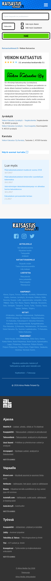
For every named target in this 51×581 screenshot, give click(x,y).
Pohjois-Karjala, (37, 344)
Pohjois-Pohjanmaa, (10, 347)
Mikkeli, (6, 303)
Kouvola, (6, 300)
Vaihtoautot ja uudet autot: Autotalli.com (25, 366)
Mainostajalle (25, 282)
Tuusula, (38, 305)
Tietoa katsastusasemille (25, 266)
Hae (26, 36)
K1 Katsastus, (12, 321)
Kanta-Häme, (7, 341)
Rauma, (27, 303)
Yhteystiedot (25, 276)
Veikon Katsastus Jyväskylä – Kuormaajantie (19, 126)
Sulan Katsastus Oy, (10, 329)
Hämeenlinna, (41, 294)
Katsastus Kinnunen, (36, 321)
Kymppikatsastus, (37, 323)
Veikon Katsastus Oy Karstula (13, 140)
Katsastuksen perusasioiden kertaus (18, 196)
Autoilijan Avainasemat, (24, 315)
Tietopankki (25, 253)
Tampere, (19, 305)
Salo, (5, 305)
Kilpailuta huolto (25, 250)
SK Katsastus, (42, 326)
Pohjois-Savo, (23, 347)
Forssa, (18, 294)
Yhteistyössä (25, 285)
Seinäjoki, (11, 305)
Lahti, (19, 300)
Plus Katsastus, (9, 326)
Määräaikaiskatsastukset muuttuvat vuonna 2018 (23, 170)
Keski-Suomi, (32, 341)
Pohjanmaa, (26, 344)
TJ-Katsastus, (43, 329)
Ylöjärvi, (32, 308)
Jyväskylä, (21, 297)
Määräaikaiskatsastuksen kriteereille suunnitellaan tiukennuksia (24, 178)
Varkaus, (25, 308)
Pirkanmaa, (17, 344)
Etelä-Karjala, (10, 339)
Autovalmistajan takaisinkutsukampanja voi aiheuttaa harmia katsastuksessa (25, 187)
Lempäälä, (38, 300)
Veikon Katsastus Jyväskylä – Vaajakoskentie (19, 120)
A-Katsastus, (10, 315)
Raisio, (21, 303)
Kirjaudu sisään (25, 263)
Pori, (16, 303)
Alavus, (6, 294)
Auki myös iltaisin (32, 24)
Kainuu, (42, 339)
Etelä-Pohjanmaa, (23, 339)
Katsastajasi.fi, (22, 321)
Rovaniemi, (42, 303)
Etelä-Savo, (34, 339)
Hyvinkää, (32, 294)
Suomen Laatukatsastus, (28, 329)
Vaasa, (44, 305)
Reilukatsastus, (30, 326)
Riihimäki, (34, 303)
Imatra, (7, 297)
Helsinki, (24, 294)
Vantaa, (18, 308)
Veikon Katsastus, (25, 332)
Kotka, (44, 297)
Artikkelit (25, 256)
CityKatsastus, (39, 315)
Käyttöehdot (20, 373)
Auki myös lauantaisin (34, 28)
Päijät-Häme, (34, 347)
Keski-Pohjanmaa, (19, 341)
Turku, (32, 305)
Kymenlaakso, (42, 341)
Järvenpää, (30, 297)
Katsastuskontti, (24, 323)
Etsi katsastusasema (25, 248)
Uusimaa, (18, 350)
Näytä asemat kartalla (15, 152)
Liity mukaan (25, 269)
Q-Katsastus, (20, 326)
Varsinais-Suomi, (29, 350)
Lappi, (9, 344)
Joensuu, (13, 297)
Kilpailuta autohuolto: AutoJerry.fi (25, 363)
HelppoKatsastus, (37, 318)
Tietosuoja (31, 373)
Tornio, (26, 305)
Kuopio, (14, 300)
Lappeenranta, (27, 300)
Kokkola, (38, 297)
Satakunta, (44, 347)
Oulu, (12, 303)
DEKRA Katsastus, (12, 318)
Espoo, (12, 294)
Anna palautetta (25, 279)
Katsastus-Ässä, (12, 323)
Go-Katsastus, (25, 318)
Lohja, (44, 300)
